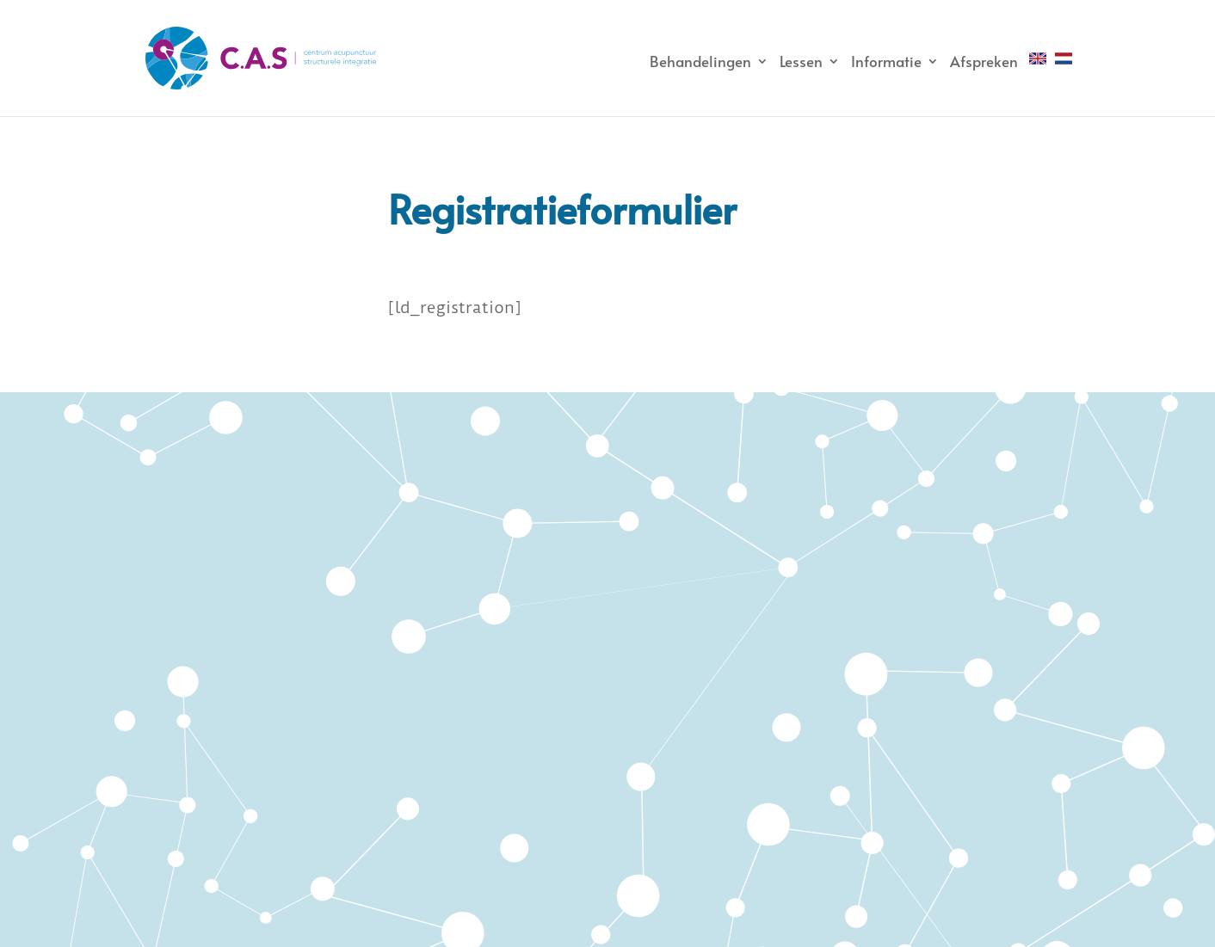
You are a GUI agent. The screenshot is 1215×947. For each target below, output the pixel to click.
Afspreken (984, 61)
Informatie (886, 61)
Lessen (801, 61)
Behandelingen (700, 61)
